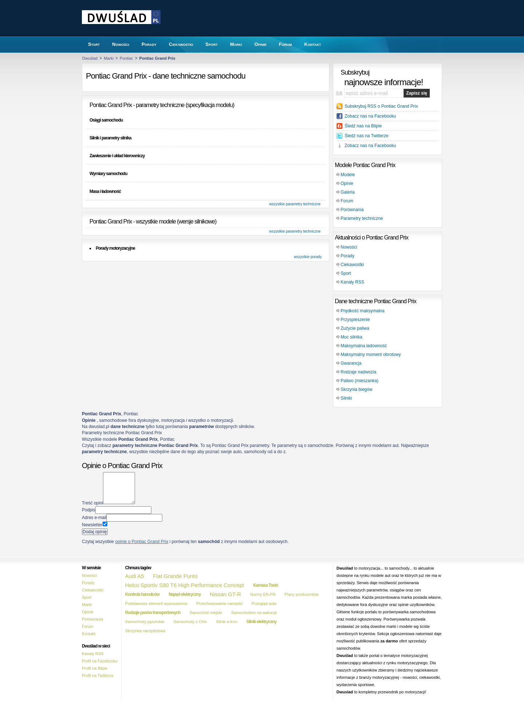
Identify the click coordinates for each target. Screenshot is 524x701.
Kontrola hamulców (142, 594)
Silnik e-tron (226, 621)
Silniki (346, 398)
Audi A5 (134, 576)
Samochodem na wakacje (254, 612)
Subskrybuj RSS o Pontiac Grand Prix (381, 106)
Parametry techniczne (362, 218)
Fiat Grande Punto (175, 576)
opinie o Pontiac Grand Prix (141, 541)
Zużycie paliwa (355, 328)
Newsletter (92, 524)
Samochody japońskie (144, 621)
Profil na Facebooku (100, 661)
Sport (346, 273)
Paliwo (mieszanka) (359, 380)
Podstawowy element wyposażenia (156, 603)
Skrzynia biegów (356, 389)
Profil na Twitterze (98, 675)
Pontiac (126, 58)
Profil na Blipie (94, 668)
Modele (348, 174)
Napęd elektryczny (184, 594)
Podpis (88, 509)
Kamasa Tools (265, 585)
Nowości (349, 247)
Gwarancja (351, 363)
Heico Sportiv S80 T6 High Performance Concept (184, 585)
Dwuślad (90, 58)
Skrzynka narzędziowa (145, 631)
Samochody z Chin (190, 621)
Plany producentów (302, 594)
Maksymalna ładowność (364, 345)
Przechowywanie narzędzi (219, 603)
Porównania (352, 209)
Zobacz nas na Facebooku (370, 116)
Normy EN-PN (262, 594)
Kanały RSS (352, 282)
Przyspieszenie (355, 319)
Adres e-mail (94, 517)
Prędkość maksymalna (363, 310)
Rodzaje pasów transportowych (152, 612)
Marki (109, 58)
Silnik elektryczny (261, 621)
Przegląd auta (264, 603)
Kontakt (88, 633)
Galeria (348, 192)
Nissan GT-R (225, 594)
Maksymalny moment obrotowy (371, 354)
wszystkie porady (308, 257)
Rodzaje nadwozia (358, 372)
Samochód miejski (206, 612)
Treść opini (92, 502)
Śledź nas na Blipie (363, 125)
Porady (347, 255)
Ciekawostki (352, 264)
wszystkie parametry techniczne (295, 204)
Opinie (347, 183)
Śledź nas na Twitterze (367, 135)
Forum (347, 200)
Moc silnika (351, 337)
